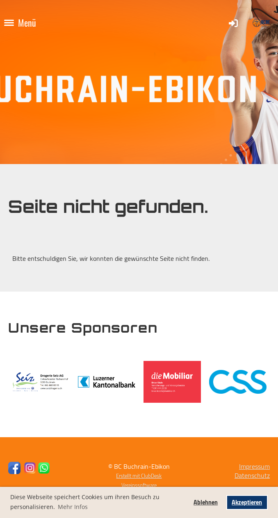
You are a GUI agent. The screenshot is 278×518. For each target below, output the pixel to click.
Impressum (254, 466)
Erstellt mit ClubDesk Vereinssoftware (139, 480)
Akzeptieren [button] (247, 502)
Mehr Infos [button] (73, 507)
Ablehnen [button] (206, 502)
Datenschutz (252, 475)
